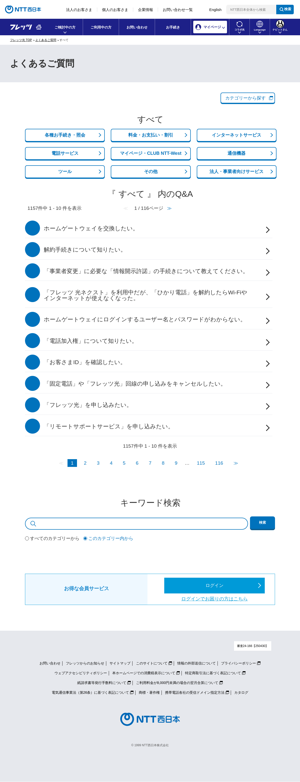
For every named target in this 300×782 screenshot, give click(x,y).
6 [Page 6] (137, 463)
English (215, 10)
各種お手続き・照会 (65, 135)
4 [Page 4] (111, 463)
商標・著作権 (149, 692)
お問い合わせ (137, 27)
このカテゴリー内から (110, 538)
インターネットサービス (236, 135)
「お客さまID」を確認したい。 (85, 362)
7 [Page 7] (150, 463)
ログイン (215, 585)
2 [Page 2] (85, 463)
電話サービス (65, 153)
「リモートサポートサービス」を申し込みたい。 (109, 426)
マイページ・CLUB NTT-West (151, 153)
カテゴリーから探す (245, 98)
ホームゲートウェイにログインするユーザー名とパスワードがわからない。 (145, 319)
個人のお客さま (115, 10)
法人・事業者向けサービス (237, 171)
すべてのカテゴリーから (55, 538)
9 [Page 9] (176, 463)
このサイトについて (152, 663)
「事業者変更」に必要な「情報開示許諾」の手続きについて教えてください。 (146, 271)
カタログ (241, 692)
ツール (65, 171)
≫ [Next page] (236, 463)
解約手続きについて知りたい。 (85, 250)
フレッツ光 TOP (21, 40)
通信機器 (237, 153)
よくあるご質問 (45, 40)
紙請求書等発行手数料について (101, 683)
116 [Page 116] (219, 463)
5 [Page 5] (124, 463)
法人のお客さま (79, 10)
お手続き (173, 27)
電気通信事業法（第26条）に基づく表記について (90, 692)
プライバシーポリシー (238, 663)
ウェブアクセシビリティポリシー (80, 673)
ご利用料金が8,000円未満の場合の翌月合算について (177, 683)
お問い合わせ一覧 (178, 10)
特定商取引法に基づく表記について (213, 673)
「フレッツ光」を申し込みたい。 (88, 405)
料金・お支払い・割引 (150, 135)
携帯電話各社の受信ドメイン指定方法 (194, 692)
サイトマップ (120, 663)
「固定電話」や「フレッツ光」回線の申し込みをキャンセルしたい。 (135, 384)
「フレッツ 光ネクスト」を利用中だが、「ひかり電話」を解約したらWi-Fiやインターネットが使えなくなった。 (145, 295)
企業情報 (145, 10)
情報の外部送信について (196, 663)
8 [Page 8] (163, 463)
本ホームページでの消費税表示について (143, 673)
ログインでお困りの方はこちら (214, 598)
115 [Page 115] (201, 463)
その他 (151, 171)
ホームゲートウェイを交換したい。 (91, 228)
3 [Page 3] (98, 463)
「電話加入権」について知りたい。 (91, 341)
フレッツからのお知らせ (85, 663)
